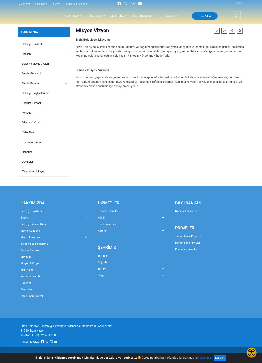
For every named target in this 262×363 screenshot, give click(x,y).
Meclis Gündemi (31, 73)
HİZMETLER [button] (94, 15)
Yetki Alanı (28, 132)
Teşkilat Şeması (31, 103)
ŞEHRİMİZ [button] (117, 15)
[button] (232, 31)
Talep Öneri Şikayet (33, 171)
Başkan (26, 54)
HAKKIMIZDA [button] (69, 15)
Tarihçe (102, 255)
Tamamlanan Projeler (188, 236)
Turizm (102, 268)
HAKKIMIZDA (29, 32)
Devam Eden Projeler (187, 242)
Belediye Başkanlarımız (35, 93)
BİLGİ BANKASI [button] (142, 15)
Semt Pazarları (107, 224)
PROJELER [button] (168, 15)
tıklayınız (205, 357)
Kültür (101, 217)
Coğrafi (102, 262)
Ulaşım (102, 275)
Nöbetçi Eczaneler (186, 211)
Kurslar (102, 230)
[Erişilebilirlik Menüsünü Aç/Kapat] (252, 353)
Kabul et (220, 357)
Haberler (27, 152)
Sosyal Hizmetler (108, 211)
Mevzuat (27, 112)
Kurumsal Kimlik (31, 142)
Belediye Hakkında (32, 44)
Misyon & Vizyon (32, 122)
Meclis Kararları (31, 83)
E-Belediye (205, 16)
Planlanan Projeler (186, 249)
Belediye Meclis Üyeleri (35, 63)
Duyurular (27, 161)
